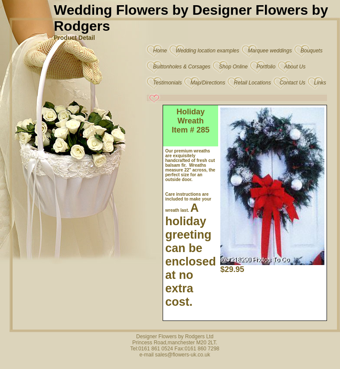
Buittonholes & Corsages (181, 67)
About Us (294, 67)
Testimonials (167, 83)
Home (160, 51)
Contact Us (292, 83)
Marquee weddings (270, 51)
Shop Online (233, 67)
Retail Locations (252, 83)
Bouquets (312, 51)
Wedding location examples (207, 51)
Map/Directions (207, 83)
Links (320, 83)
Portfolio (265, 67)
